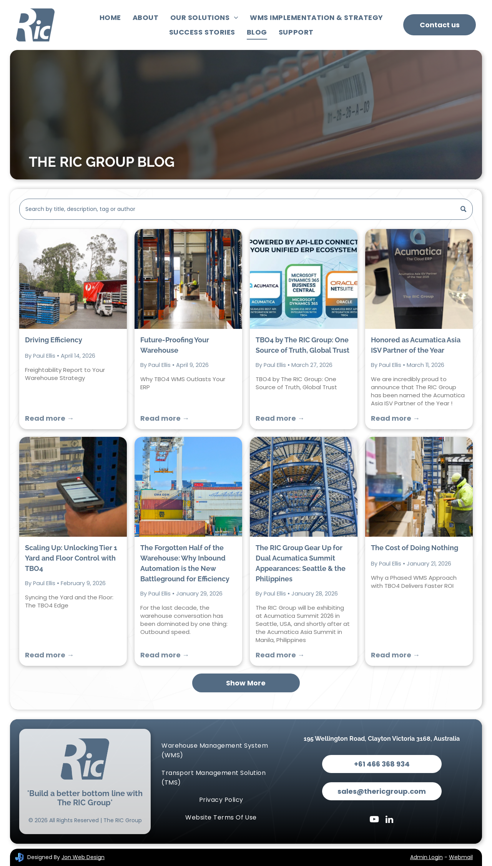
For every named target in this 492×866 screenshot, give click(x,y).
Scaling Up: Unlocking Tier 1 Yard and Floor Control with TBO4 (71, 558)
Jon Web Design (83, 857)
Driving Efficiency (53, 340)
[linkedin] (389, 820)
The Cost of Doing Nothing (414, 548)
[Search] (246, 209)
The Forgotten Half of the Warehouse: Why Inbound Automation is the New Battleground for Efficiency (184, 563)
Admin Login (426, 857)
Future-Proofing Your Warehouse (174, 345)
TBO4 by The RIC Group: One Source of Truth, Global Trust (302, 345)
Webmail (461, 857)
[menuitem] (110, 17)
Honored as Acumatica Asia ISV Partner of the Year (415, 345)
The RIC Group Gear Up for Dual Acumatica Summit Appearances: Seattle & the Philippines (301, 563)
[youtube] (374, 820)
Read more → (49, 418)
